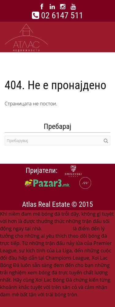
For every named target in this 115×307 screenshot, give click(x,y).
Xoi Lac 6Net (57, 228)
